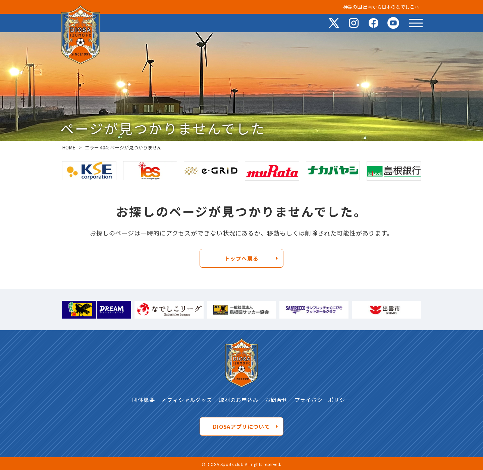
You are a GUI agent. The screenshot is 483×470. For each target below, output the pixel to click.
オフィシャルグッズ (187, 400)
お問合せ (276, 400)
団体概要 (143, 400)
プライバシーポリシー (322, 400)
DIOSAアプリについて (241, 426)
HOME (68, 147)
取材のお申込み (239, 400)
